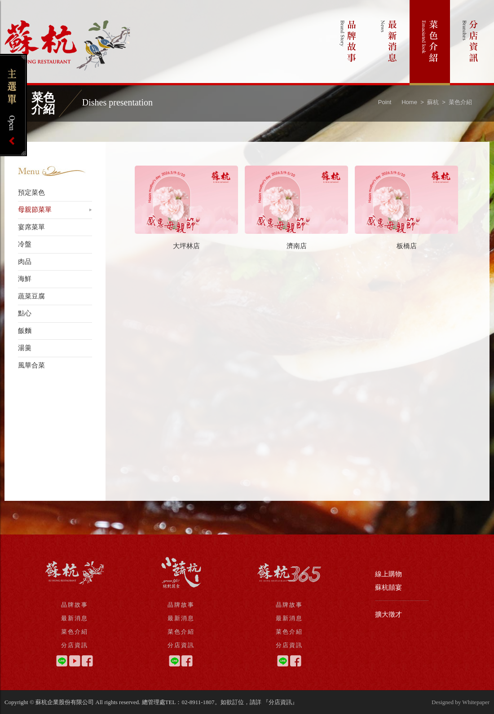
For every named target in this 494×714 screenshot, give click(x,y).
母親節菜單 (35, 209)
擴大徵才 (388, 614)
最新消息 (389, 42)
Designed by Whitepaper (461, 702)
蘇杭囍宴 (388, 587)
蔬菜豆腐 (31, 296)
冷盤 (24, 244)
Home (409, 102)
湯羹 (24, 347)
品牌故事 (348, 42)
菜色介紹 (430, 42)
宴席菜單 (31, 227)
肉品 (24, 261)
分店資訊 (470, 42)
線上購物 (388, 574)
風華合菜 (31, 365)
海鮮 (24, 278)
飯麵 (24, 330)
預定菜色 (31, 192)
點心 (24, 313)
